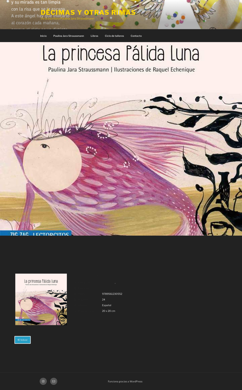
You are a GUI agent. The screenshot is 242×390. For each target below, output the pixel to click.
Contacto (136, 35)
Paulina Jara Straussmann (68, 35)
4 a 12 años (108, 282)
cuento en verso (125, 282)
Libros (94, 35)
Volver (23, 339)
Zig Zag (106, 288)
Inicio (43, 35)
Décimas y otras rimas (88, 12)
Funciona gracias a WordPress (125, 381)
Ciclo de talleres (114, 35)
